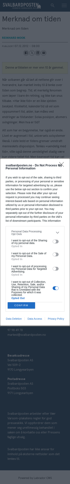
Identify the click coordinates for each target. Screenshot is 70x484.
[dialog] (35, 242)
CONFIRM (21, 305)
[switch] (56, 241)
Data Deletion (14, 318)
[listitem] (35, 232)
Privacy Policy (56, 318)
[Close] (62, 165)
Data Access (34, 318)
